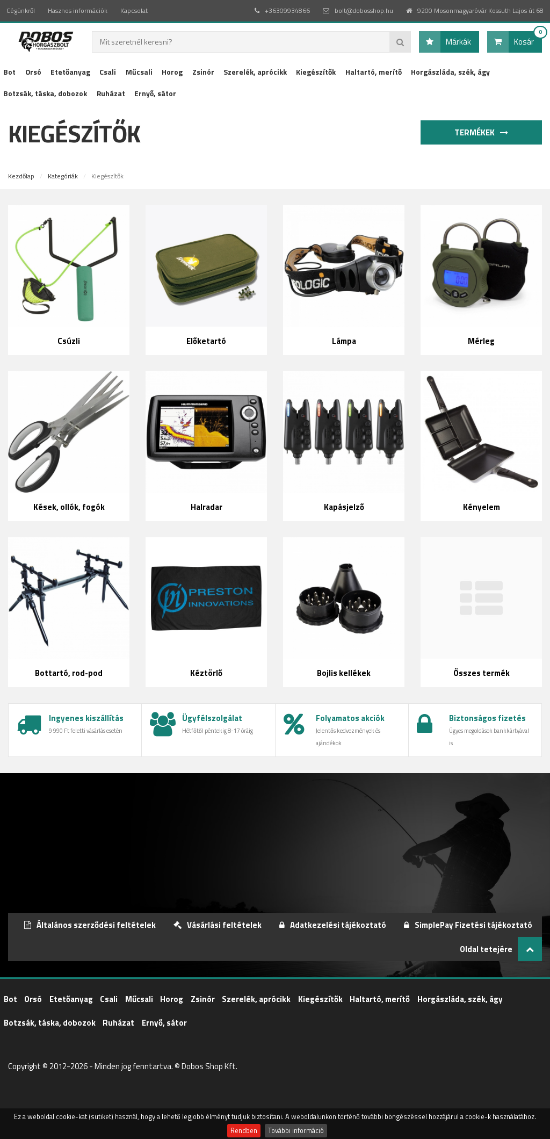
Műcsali (139, 71)
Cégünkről (20, 10)
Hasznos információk (77, 10)
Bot (9, 71)
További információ (296, 1131)
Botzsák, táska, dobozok (45, 93)
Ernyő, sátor (155, 93)
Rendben (243, 1131)
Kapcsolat (134, 10)
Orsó (33, 71)
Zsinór (203, 71)
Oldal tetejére (501, 949)
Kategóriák (63, 176)
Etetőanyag (70, 71)
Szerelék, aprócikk (255, 71)
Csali (107, 71)
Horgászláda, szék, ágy (450, 71)
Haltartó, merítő (373, 71)
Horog (172, 71)
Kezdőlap (21, 176)
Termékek (483, 132)
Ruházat (111, 93)
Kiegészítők (316, 71)
